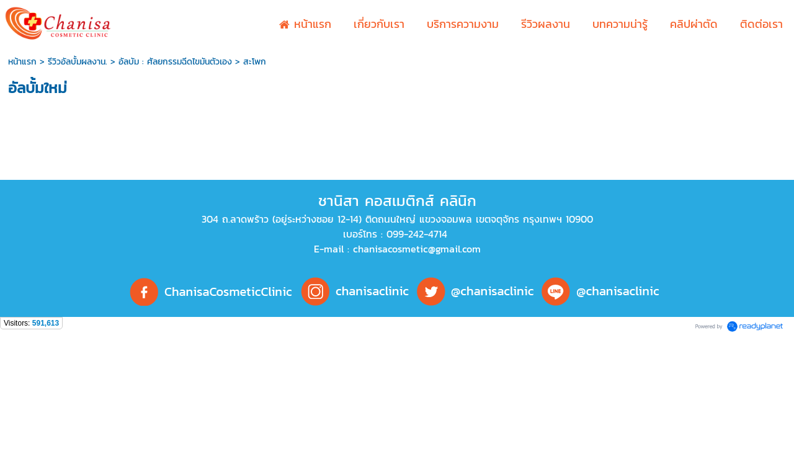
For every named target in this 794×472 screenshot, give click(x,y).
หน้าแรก (22, 61)
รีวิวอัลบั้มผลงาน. (77, 61)
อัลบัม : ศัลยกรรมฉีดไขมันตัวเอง (175, 61)
